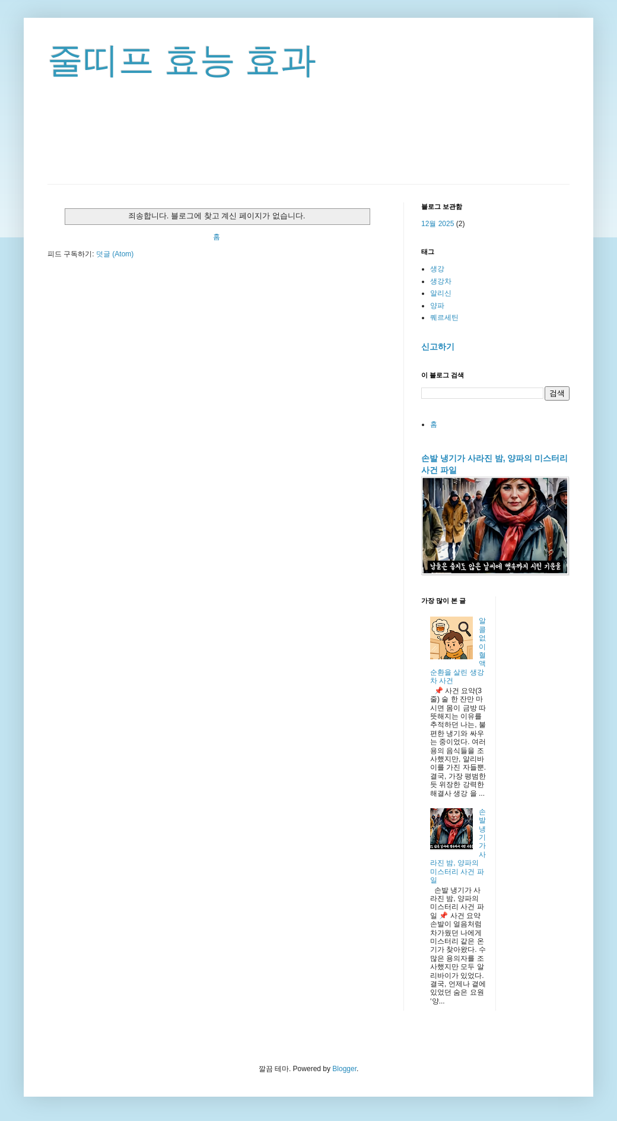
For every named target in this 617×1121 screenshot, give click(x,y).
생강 (437, 269)
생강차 (440, 281)
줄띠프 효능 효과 (181, 60)
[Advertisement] (308, 151)
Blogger (344, 1069)
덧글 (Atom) (114, 254)
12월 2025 (437, 224)
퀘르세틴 (444, 317)
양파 (437, 305)
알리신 (440, 293)
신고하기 (437, 346)
